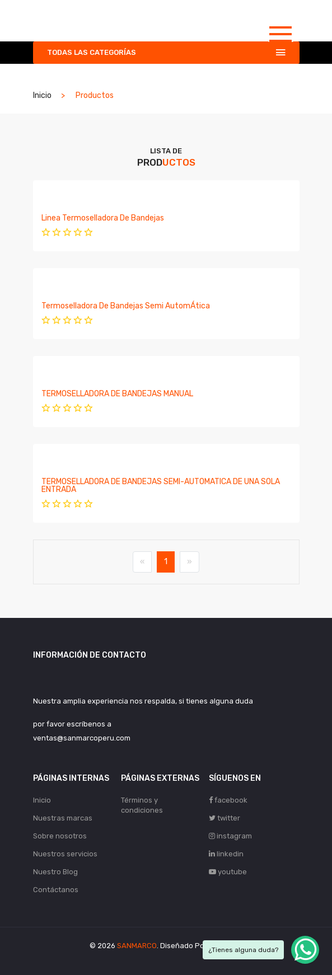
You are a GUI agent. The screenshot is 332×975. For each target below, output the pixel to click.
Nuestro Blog (55, 872)
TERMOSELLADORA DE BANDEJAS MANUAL (117, 394)
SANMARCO (137, 945)
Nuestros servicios (65, 854)
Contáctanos (55, 889)
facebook (228, 800)
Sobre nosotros (60, 836)
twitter (224, 818)
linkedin (226, 854)
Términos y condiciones (142, 805)
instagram (230, 836)
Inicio (42, 95)
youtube (228, 872)
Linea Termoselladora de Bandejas (102, 218)
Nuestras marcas (62, 818)
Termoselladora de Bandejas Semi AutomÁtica (125, 306)
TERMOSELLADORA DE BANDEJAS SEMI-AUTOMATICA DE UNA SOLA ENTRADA (160, 485)
